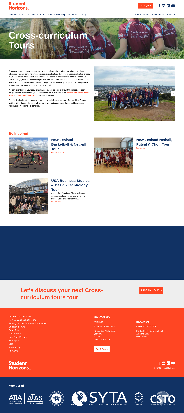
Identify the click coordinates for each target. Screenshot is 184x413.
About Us (171, 14)
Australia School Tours (20, 314)
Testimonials (158, 14)
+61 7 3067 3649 (107, 324)
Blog (84, 14)
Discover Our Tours (36, 14)
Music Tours (15, 331)
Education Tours (17, 324)
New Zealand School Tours (22, 317)
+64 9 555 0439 (149, 324)
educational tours (75, 93)
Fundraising (15, 345)
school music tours (26, 96)
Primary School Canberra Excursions (27, 321)
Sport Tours (14, 328)
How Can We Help (56, 14)
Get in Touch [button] (151, 288)
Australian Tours (16, 14)
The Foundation (141, 14)
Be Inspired (73, 14)
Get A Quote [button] (145, 5)
